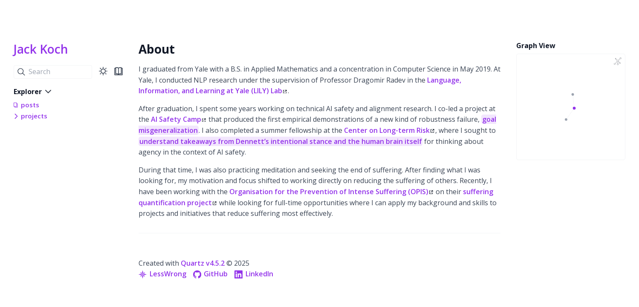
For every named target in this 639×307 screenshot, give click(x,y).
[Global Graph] (618, 61)
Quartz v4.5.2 (203, 263)
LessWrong (162, 273)
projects (34, 116)
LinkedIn (253, 273)
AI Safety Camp (178, 119)
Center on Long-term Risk (389, 130)
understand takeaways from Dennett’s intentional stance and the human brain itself (280, 141)
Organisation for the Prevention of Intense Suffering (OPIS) (331, 191)
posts (30, 104)
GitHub (210, 273)
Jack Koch (41, 49)
